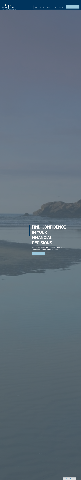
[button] (35, 3)
